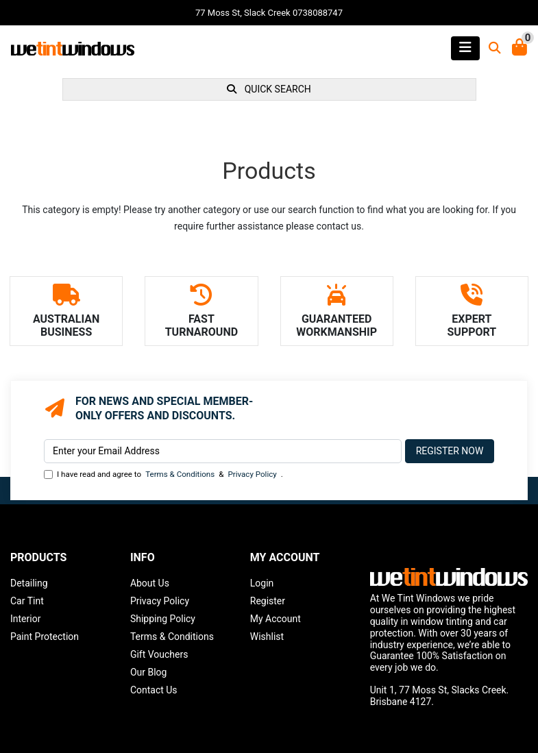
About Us (149, 583)
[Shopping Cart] (519, 48)
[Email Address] (223, 451)
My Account (275, 618)
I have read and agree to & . (163, 474)
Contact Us (154, 689)
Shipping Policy (162, 618)
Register (267, 600)
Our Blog (148, 672)
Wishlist (267, 636)
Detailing (29, 583)
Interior (25, 618)
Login (262, 583)
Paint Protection (44, 636)
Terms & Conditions (180, 474)
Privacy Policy (252, 474)
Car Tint (27, 600)
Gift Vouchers (159, 654)
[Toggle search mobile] (491, 48)
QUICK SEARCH (269, 89)
